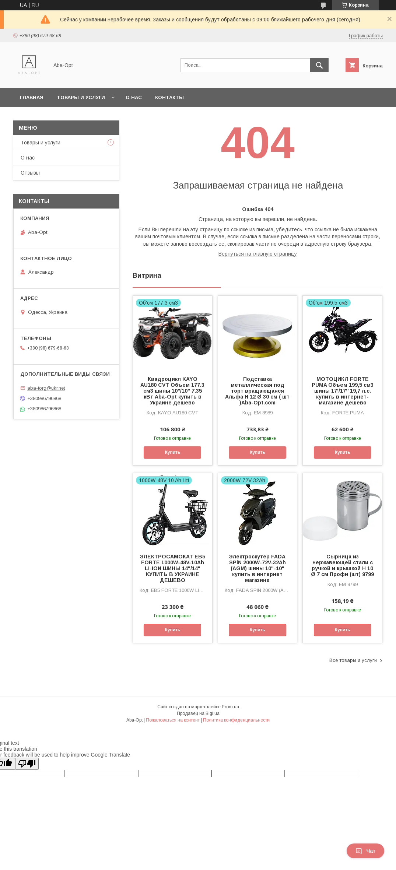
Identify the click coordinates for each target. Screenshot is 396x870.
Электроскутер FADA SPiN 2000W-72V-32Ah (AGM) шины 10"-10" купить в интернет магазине (257, 568)
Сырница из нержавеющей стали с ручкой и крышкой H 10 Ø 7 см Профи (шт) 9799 (342, 565)
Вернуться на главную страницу (257, 254)
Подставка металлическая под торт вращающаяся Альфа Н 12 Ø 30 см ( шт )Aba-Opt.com (257, 391)
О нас (134, 97)
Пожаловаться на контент (173, 720)
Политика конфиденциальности (236, 720)
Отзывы (30, 173)
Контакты (169, 97)
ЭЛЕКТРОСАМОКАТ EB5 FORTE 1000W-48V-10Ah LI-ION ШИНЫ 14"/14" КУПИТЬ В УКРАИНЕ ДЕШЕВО (172, 568)
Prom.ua (230, 706)
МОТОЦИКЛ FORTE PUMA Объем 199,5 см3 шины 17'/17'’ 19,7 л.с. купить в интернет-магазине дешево (343, 391)
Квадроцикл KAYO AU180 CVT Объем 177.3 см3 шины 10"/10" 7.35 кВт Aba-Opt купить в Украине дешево (172, 391)
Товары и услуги (81, 97)
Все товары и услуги (353, 660)
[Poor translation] (27, 764)
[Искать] (319, 65)
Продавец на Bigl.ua (198, 713)
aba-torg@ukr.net (46, 388)
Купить (172, 452)
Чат (365, 851)
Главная (31, 97)
